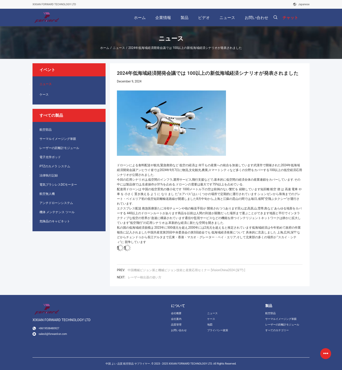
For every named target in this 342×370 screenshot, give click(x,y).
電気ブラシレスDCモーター (58, 184)
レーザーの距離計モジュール (59, 148)
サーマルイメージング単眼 (57, 138)
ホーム (104, 48)
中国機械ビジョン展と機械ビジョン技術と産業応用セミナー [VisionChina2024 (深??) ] (186, 270)
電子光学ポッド (50, 157)
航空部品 (45, 129)
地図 (209, 324)
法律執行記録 (48, 175)
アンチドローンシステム (56, 203)
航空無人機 (47, 193)
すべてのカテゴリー (277, 330)
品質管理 (176, 324)
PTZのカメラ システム (54, 166)
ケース (44, 94)
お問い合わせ (179, 330)
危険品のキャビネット (54, 221)
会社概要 (176, 313)
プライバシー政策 (217, 330)
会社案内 (176, 318)
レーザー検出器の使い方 (144, 277)
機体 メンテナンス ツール (57, 212)
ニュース (119, 48)
